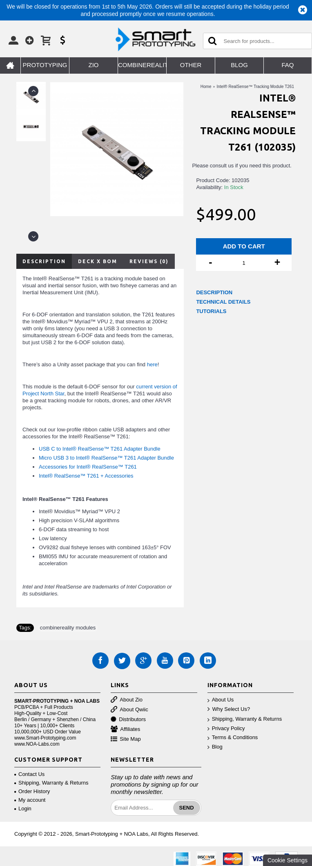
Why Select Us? (228, 709)
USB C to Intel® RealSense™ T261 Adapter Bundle (99, 449)
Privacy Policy (226, 728)
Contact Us (29, 774)
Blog (215, 747)
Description (44, 261)
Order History (32, 791)
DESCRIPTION (214, 292)
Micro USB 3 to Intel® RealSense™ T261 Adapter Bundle (106, 458)
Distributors (128, 719)
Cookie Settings (287, 860)
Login (22, 808)
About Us (220, 700)
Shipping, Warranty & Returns (244, 719)
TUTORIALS (211, 311)
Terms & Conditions (232, 737)
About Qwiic (129, 709)
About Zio (127, 700)
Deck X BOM (97, 261)
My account (29, 800)
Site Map (125, 739)
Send (186, 808)
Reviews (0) (149, 261)
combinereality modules (68, 628)
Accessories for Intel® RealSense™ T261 (88, 467)
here (152, 364)
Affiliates (125, 729)
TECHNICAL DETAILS (223, 302)
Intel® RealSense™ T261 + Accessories (86, 476)
